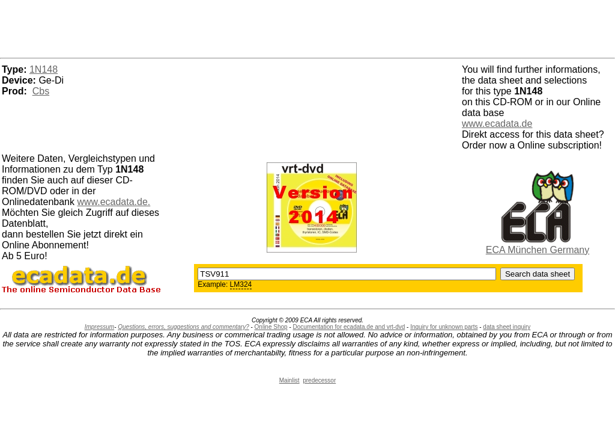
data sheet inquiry (506, 327)
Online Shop (271, 327)
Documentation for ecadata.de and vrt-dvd (349, 327)
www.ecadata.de (497, 123)
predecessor (319, 380)
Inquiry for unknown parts (443, 327)
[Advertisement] (307, 27)
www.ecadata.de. (113, 202)
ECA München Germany (538, 250)
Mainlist (289, 380)
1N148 (43, 69)
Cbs (40, 91)
